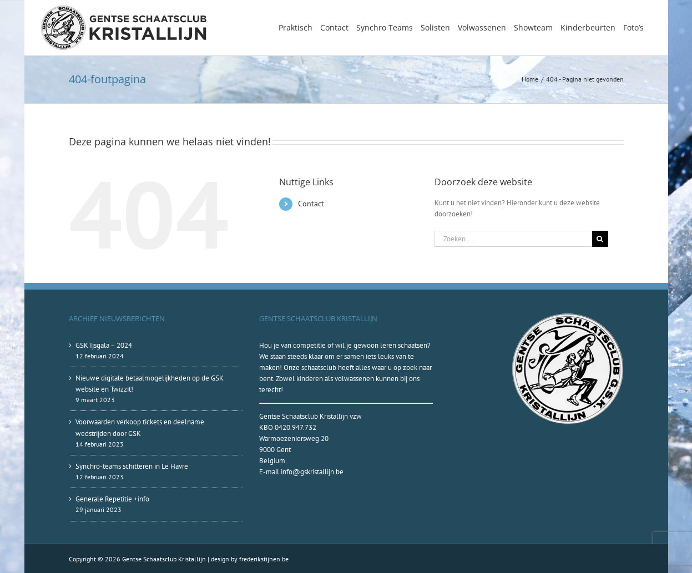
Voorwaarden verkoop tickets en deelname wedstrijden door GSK (139, 427)
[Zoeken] (600, 239)
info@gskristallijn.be (312, 471)
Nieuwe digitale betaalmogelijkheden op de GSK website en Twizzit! (149, 383)
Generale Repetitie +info (112, 499)
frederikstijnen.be (264, 559)
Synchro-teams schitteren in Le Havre (131, 466)
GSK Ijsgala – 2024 (103, 345)
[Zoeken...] (513, 239)
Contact (311, 204)
